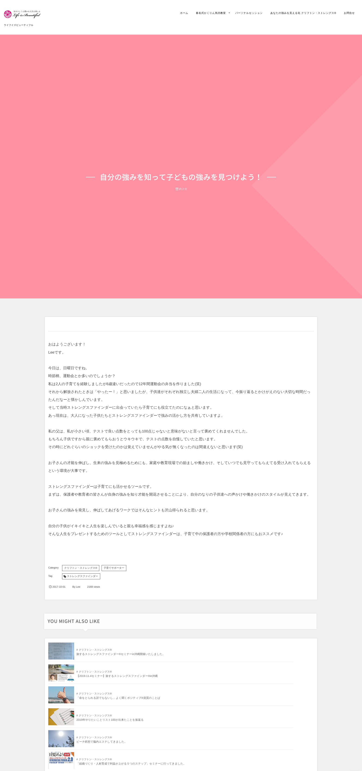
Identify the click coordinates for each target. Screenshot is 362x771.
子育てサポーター (114, 568)
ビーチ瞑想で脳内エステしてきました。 (190, 679)
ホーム (181, 13)
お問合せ (346, 13)
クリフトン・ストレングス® (80, 568)
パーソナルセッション (245, 13)
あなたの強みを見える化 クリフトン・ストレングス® (300, 13)
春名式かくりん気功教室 (208, 13)
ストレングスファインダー (82, 576)
